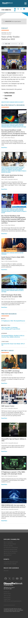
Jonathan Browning (12, 261)
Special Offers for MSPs (10, 553)
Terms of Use (7, 595)
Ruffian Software (9, 93)
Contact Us (6, 591)
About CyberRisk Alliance (10, 544)
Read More (4, 147)
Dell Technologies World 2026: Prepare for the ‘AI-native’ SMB (11, 296)
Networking (9, 169)
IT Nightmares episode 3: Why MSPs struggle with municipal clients (13, 473)
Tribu (5, 98)
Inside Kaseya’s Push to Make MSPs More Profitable (12, 258)
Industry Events (5, 102)
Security (21, 102)
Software (23, 127)
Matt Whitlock (11, 137)
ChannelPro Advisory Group (10, 549)
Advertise (6, 570)
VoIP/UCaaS (8, 172)
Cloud (16, 124)
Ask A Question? (8, 555)
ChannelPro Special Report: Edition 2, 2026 (13, 440)
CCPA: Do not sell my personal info (12, 601)
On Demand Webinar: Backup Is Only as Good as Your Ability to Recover (12, 336)
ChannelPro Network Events (11, 562)
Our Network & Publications (11, 547)
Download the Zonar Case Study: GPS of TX (13, 344)
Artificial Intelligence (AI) (8, 124)
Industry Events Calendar (10, 563)
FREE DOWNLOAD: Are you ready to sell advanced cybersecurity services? (13, 506)
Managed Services (14, 102)
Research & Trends (11, 127)
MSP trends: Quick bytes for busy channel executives (12, 176)
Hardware (21, 124)
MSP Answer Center (7, 406)
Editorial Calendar (8, 545)
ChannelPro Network (6, 34)
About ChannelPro (8, 542)
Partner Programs (17, 169)
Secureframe (8, 95)
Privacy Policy (7, 597)
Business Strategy (19, 167)
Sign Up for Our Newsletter (10, 551)
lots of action (12, 73)
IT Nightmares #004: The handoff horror (13, 321)
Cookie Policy (7, 599)
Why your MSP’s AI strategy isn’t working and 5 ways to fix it (10, 328)
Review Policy (7, 593)
